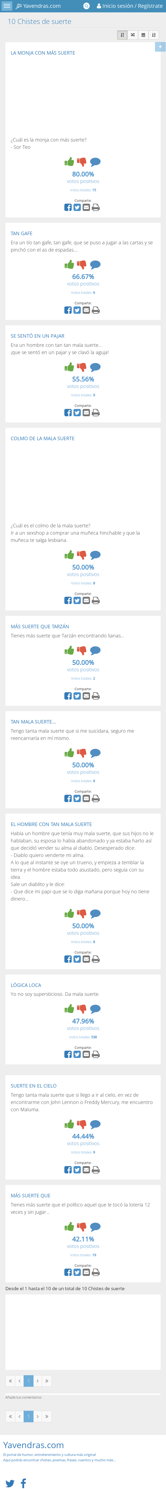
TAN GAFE (21, 233)
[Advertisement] (56, 95)
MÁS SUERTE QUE (30, 1195)
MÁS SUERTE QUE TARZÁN (40, 626)
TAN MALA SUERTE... (33, 721)
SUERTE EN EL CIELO (34, 1085)
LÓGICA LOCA (26, 985)
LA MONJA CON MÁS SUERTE (43, 53)
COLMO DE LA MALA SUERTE (43, 438)
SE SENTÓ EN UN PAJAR (37, 336)
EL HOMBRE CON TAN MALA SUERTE (51, 824)
